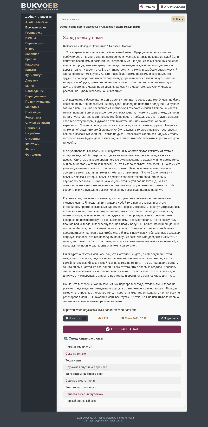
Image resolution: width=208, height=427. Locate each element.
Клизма (30, 69)
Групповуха (33, 32)
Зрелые (31, 59)
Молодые (85, 46)
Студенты (32, 138)
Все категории (35, 27)
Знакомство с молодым (81, 387)
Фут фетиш (33, 154)
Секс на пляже (75, 353)
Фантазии (114, 46)
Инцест (30, 48)
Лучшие (147, 6)
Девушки (31, 80)
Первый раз (34, 43)
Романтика (99, 46)
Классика (107, 26)
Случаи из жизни (37, 122)
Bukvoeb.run (89, 417)
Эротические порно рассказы (79, 26)
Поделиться (169, 318)
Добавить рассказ (38, 16)
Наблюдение (34, 91)
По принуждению (37, 101)
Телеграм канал (122, 329)
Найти (178, 19)
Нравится (75, 318)
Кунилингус (33, 75)
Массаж (127, 46)
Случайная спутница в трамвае (86, 367)
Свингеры (32, 128)
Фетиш (30, 149)
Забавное (32, 54)
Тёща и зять (73, 360)
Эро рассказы (173, 6)
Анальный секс (36, 22)
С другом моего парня (80, 380)
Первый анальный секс (80, 400)
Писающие (33, 112)
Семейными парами (78, 347)
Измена (30, 38)
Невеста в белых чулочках (84, 394)
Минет (29, 85)
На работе (32, 133)
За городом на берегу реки (84, 373)
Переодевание (35, 96)
